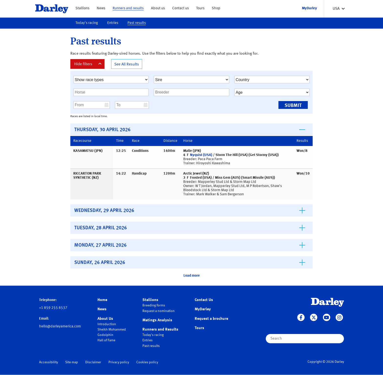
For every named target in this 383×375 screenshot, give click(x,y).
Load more (191, 276)
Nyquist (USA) (201, 155)
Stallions (82, 8)
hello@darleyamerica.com (60, 326)
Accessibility (48, 362)
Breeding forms (153, 305)
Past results (137, 23)
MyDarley (203, 309)
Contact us (180, 8)
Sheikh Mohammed (111, 329)
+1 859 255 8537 (53, 308)
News (101, 8)
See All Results (126, 64)
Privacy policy (118, 362)
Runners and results (128, 8)
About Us (105, 319)
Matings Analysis (157, 320)
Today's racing (86, 23)
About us (158, 8)
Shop (216, 8)
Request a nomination (158, 311)
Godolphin (105, 335)
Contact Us (204, 300)
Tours (200, 8)
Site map (71, 362)
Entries (112, 23)
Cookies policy (147, 362)
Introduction (106, 324)
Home (102, 300)
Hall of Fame (106, 340)
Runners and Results (160, 330)
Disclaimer (93, 362)
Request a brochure (211, 319)
